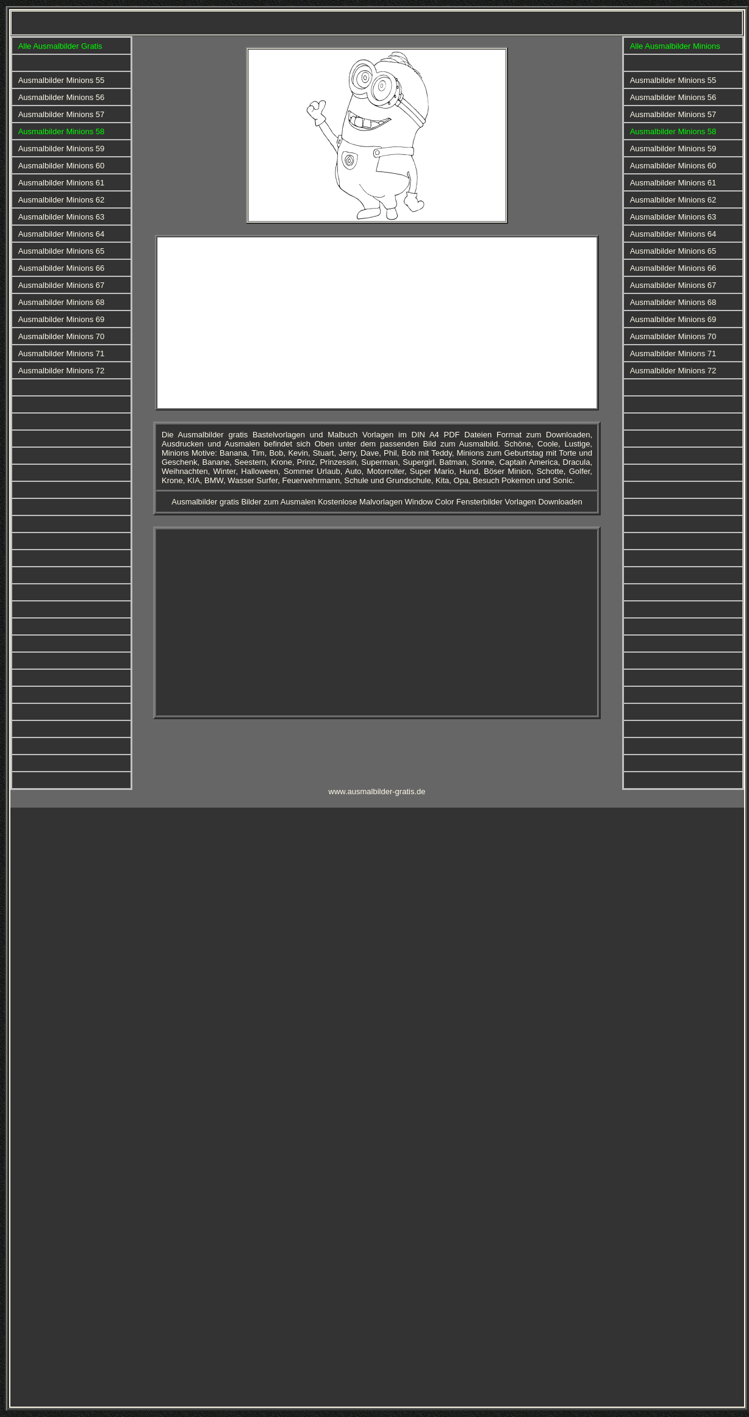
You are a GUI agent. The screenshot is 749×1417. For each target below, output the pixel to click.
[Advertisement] (377, 322)
